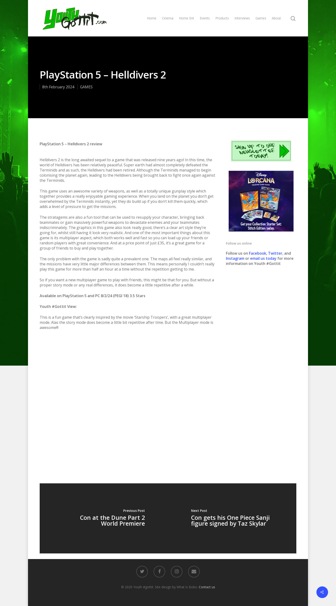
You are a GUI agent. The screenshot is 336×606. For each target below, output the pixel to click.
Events (205, 18)
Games (261, 18)
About (276, 18)
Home (151, 18)
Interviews (242, 18)
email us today (263, 258)
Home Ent (186, 18)
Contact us (207, 587)
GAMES (86, 86)
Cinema (167, 18)
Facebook (257, 253)
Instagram (235, 258)
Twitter (275, 253)
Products (222, 18)
